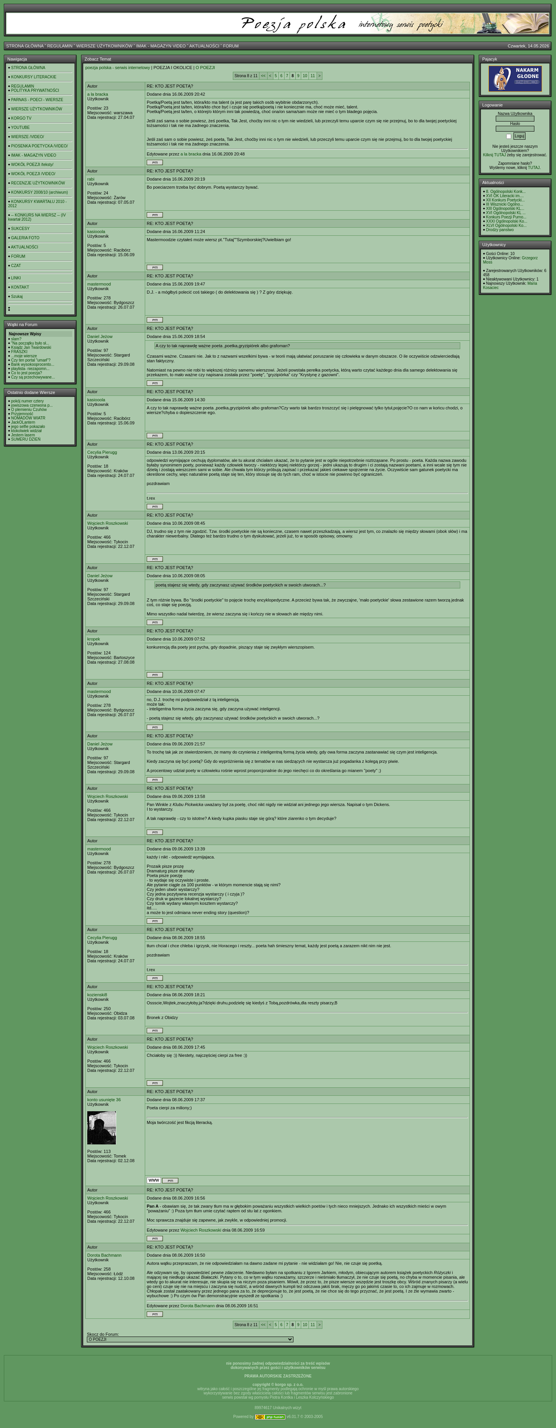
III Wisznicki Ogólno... (504, 204)
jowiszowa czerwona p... (32, 405)
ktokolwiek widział (26, 431)
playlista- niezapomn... (30, 369)
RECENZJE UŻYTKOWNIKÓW (38, 183)
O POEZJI (205, 67)
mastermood (99, 284)
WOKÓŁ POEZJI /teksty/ (32, 164)
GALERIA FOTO (25, 238)
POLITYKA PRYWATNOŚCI (35, 90)
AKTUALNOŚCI (204, 46)
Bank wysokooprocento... (32, 364)
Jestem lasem (23, 435)
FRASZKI (19, 352)
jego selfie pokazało (28, 426)
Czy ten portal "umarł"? (31, 360)
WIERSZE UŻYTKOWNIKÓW (104, 46)
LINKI (16, 278)
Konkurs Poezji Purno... (506, 217)
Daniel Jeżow (99, 336)
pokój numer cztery (27, 401)
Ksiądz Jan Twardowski (31, 347)
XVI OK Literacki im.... (505, 196)
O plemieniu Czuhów (29, 409)
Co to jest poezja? (26, 373)
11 (312, 76)
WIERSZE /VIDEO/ (27, 137)
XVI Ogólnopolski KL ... (505, 213)
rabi (90, 179)
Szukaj (17, 296)
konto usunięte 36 (104, 1099)
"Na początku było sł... (30, 343)
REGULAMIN (59, 46)
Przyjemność (22, 414)
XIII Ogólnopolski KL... (505, 208)
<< (263, 76)
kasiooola (96, 231)
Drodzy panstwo (500, 230)
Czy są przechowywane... (33, 377)
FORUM (231, 46)
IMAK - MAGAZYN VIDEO (161, 46)
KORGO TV (21, 118)
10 (305, 76)
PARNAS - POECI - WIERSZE (37, 100)
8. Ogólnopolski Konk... (506, 191)
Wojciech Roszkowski (107, 523)
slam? (16, 339)
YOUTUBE (20, 127)
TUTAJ (533, 168)
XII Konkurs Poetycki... (505, 200)
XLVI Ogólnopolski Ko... (506, 225)
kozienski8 (97, 994)
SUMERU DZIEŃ (26, 439)
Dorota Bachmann (104, 1255)
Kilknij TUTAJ (494, 155)
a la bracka (97, 94)
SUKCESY (20, 228)
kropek (93, 639)
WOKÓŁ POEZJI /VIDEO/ (33, 174)
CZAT (16, 266)
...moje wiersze (24, 356)
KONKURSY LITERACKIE (33, 77)
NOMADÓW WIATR (28, 418)
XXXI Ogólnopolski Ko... (506, 221)
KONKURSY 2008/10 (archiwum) (39, 192)
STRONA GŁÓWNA (25, 46)
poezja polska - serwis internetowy (117, 67)
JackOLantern (23, 422)
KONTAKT (20, 287)
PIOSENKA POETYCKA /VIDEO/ (39, 146)
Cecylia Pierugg (102, 452)
